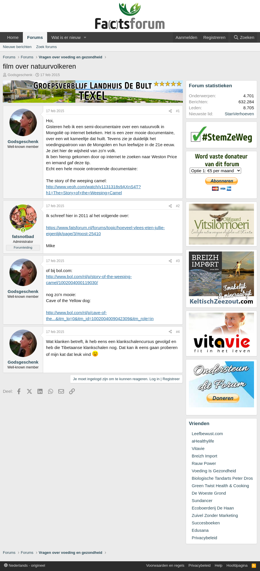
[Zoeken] (243, 37)
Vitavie (198, 448)
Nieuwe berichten (17, 47)
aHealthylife (203, 441)
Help (219, 565)
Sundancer (202, 500)
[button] (85, 37)
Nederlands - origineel (24, 565)
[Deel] (170, 111)
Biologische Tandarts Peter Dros (222, 478)
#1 (178, 111)
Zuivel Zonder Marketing (215, 515)
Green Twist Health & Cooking (220, 485)
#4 (178, 332)
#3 (178, 261)
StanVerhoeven (239, 113)
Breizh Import (204, 455)
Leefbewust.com (207, 433)
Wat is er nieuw (66, 37)
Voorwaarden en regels (165, 565)
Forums (35, 37)
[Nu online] (23, 230)
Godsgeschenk (20, 75)
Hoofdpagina (237, 565)
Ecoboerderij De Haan (213, 507)
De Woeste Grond (209, 493)
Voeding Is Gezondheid (214, 470)
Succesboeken (206, 522)
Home (13, 37)
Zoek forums (46, 47)
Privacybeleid (204, 537)
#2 (178, 206)
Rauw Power (204, 463)
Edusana (200, 530)
